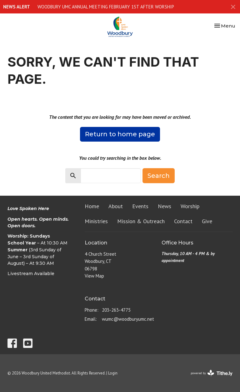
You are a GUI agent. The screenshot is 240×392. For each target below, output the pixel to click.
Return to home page (120, 134)
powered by (211, 373)
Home (92, 206)
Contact (183, 221)
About (115, 206)
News (164, 206)
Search (159, 175)
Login (113, 373)
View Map (94, 276)
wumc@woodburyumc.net (128, 319)
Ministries (96, 221)
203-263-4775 (116, 310)
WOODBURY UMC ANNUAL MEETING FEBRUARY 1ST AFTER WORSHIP (106, 7)
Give (207, 221)
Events (140, 206)
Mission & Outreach (141, 221)
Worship (190, 206)
